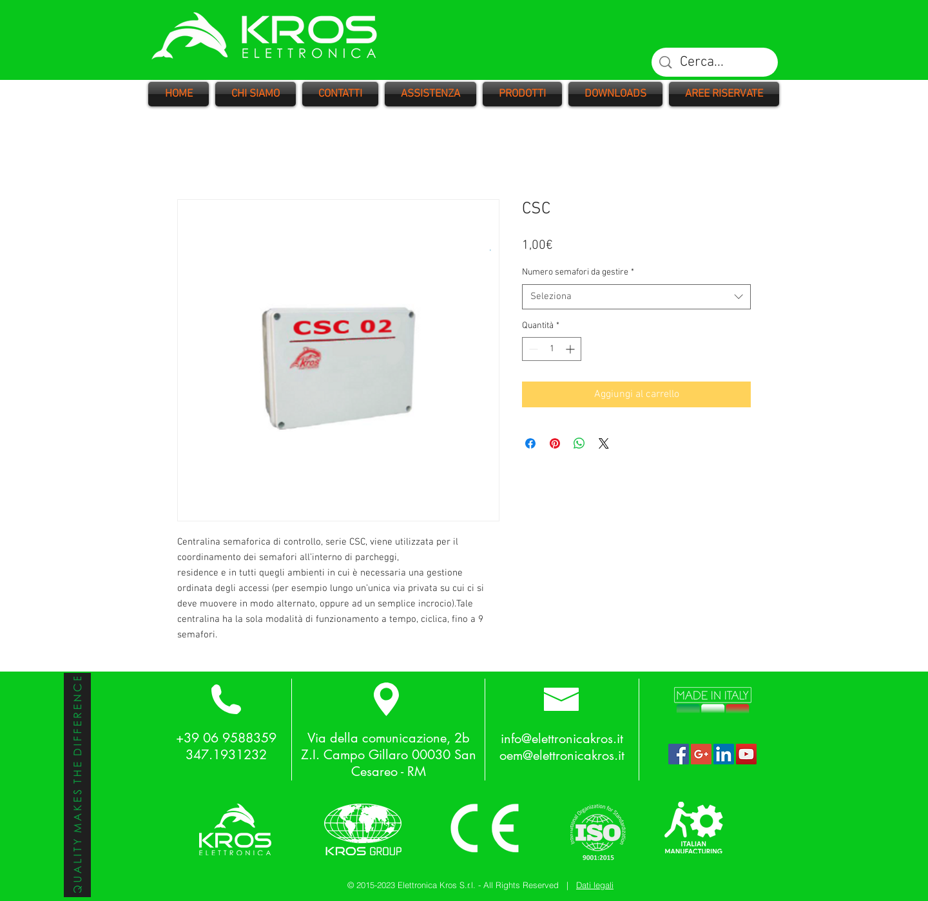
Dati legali (595, 885)
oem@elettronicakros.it (561, 755)
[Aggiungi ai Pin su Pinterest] (555, 443)
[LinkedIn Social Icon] (723, 754)
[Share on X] (604, 443)
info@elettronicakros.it (562, 738)
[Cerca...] (715, 63)
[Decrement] (532, 349)
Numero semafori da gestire (578, 272)
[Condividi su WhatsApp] (579, 443)
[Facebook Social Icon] (678, 754)
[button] (522, 94)
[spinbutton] (551, 349)
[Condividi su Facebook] (530, 443)
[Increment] (571, 349)
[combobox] (636, 296)
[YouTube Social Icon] (746, 754)
